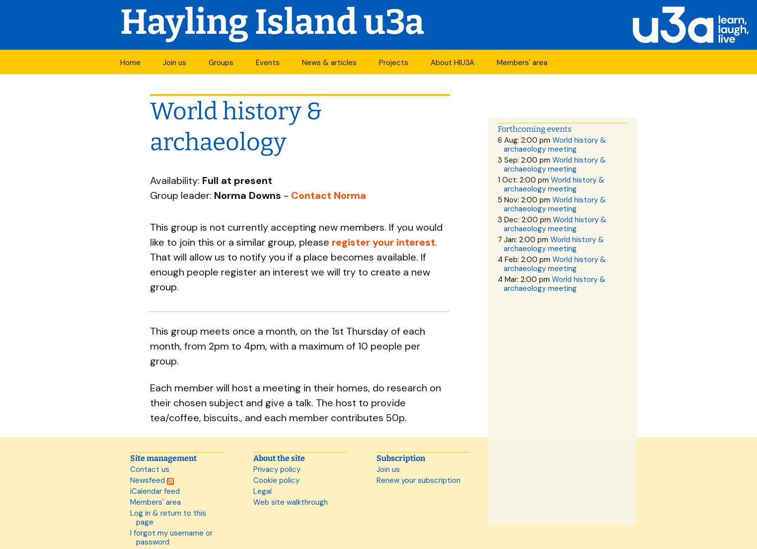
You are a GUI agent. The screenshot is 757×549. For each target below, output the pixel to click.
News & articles (329, 63)
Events (268, 63)
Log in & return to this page (168, 517)
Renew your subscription (418, 480)
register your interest (383, 242)
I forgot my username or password (171, 537)
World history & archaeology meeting (555, 144)
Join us (174, 63)
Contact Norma (328, 195)
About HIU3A (452, 63)
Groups (221, 63)
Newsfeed (152, 480)
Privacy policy (277, 469)
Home (130, 63)
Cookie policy (276, 480)
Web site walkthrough (290, 502)
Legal (262, 491)
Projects (393, 63)
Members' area (522, 63)
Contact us (149, 469)
